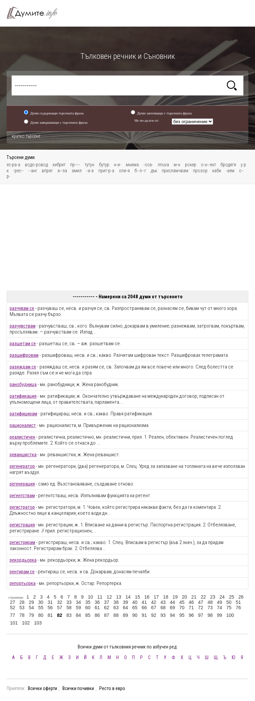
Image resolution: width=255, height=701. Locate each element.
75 (229, 607)
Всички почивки (78, 688)
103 (38, 623)
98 (210, 615)
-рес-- (18, 170)
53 (22, 607)
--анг (32, 170)
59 (78, 607)
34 (78, 602)
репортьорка (23, 583)
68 (163, 607)
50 (229, 602)
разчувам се (22, 308)
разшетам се (23, 344)
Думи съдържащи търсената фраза (57, 113)
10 (90, 597)
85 (88, 615)
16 (146, 597)
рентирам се (22, 572)
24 (222, 597)
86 (97, 615)
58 (69, 607)
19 (175, 597)
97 (201, 615)
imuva (163, 164)
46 (191, 602)
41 (144, 602)
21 (194, 597)
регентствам (22, 495)
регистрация (22, 525)
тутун (89, 164)
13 (118, 597)
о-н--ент (208, 164)
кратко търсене (26, 136)
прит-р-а (106, 170)
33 (69, 602)
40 (134, 602)
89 (125, 615)
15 (137, 597)
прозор (200, 170)
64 (125, 607)
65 (134, 607)
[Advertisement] (127, 237)
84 (78, 615)
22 (203, 597)
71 (191, 607)
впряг (47, 170)
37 (106, 602)
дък (154, 170)
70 (182, 607)
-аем (230, 170)
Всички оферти (42, 688)
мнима (132, 164)
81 (50, 615)
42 (153, 602)
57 (59, 607)
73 (210, 607)
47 (201, 602)
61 (97, 607)
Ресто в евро (112, 688)
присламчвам (175, 170)
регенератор (22, 466)
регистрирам (22, 542)
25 (231, 597)
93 (163, 615)
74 (219, 607)
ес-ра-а (13, 164)
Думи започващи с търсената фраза (164, 113)
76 (238, 607)
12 (109, 597)
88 (116, 615)
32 (59, 602)
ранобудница (23, 384)
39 (125, 602)
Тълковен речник (36, 13)
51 (238, 602)
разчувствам (23, 326)
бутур (104, 164)
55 (40, 607)
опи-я (124, 170)
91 (144, 615)
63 (116, 607)
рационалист (23, 425)
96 (191, 615)
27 (12, 602)
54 (31, 607)
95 (182, 615)
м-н (177, 164)
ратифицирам (23, 414)
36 (97, 602)
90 (134, 615)
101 (14, 623)
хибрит (58, 164)
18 (165, 597)
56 (50, 607)
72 (201, 607)
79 (31, 615)
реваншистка (23, 455)
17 (156, 597)
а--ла (62, 170)
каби (216, 170)
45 (182, 602)
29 (31, 602)
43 (163, 602)
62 (106, 607)
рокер (190, 164)
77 (12, 615)
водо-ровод (36, 164)
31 (50, 602)
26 (241, 597)
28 (22, 602)
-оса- (148, 164)
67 (153, 607)
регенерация (22, 484)
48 (210, 602)
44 (172, 602)
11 (100, 597)
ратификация (23, 396)
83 (69, 615)
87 (106, 615)
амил (77, 170)
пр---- (75, 164)
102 (26, 623)
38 (116, 602)
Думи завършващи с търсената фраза (59, 122)
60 (88, 607)
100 (230, 615)
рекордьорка (23, 560)
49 (219, 602)
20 (184, 597)
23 (212, 597)
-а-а (90, 170)
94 (172, 615)
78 (22, 615)
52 (12, 607)
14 (128, 597)
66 (144, 607)
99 (219, 615)
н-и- (117, 164)
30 (40, 602)
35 (88, 602)
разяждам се (23, 367)
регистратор (22, 507)
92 (153, 615)
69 (172, 607)
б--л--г (140, 170)
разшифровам (24, 355)
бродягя (228, 164)
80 (40, 615)
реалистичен (22, 437)
